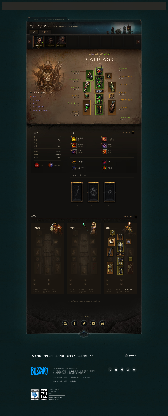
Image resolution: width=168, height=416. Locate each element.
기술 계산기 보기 (127, 133)
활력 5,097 (35, 100)
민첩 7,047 (36, 96)
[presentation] (10, 6)
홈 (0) (33, 103)
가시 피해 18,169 (37, 107)
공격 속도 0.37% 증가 (38, 110)
